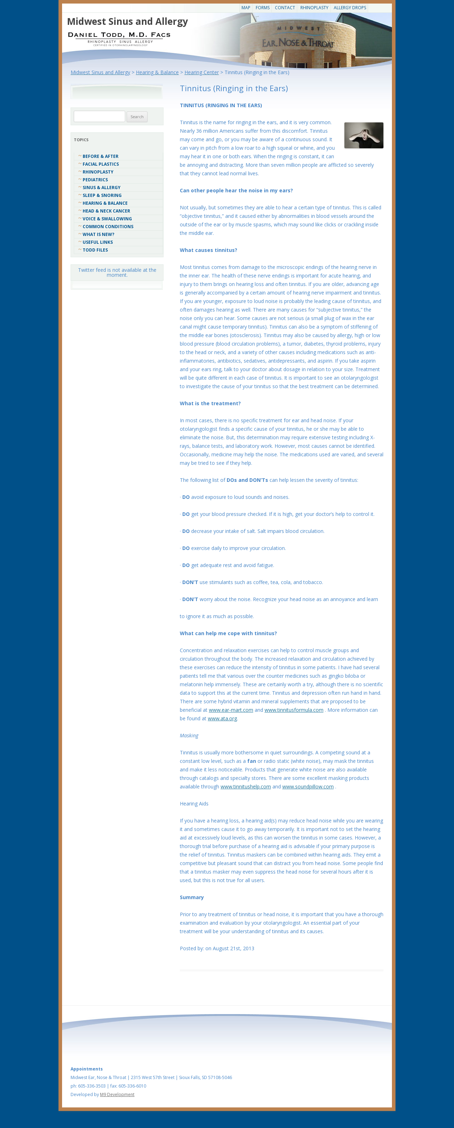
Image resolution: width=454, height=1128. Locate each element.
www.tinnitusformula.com (294, 709)
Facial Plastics (101, 164)
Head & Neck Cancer (106, 211)
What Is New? (98, 234)
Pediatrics (95, 180)
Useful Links (98, 242)
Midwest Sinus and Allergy (127, 21)
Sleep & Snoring (102, 195)
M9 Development (117, 1094)
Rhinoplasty (314, 8)
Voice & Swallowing (107, 219)
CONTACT (285, 8)
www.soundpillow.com (308, 786)
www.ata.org (222, 718)
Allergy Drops (350, 8)
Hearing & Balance (105, 203)
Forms (263, 8)
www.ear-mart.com (231, 709)
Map (246, 8)
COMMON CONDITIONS (108, 227)
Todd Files (95, 250)
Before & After (100, 156)
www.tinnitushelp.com (246, 786)
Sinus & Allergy (102, 188)
